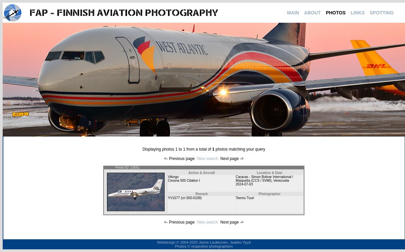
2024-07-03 (244, 184)
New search (207, 158)
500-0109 (193, 198)
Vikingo (173, 177)
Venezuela (281, 180)
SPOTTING (382, 12)
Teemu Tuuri (245, 198)
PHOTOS (336, 12)
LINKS (358, 12)
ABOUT (312, 12)
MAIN (293, 12)
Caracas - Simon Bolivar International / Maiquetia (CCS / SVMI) (264, 178)
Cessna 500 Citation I (184, 180)
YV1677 (174, 198)
